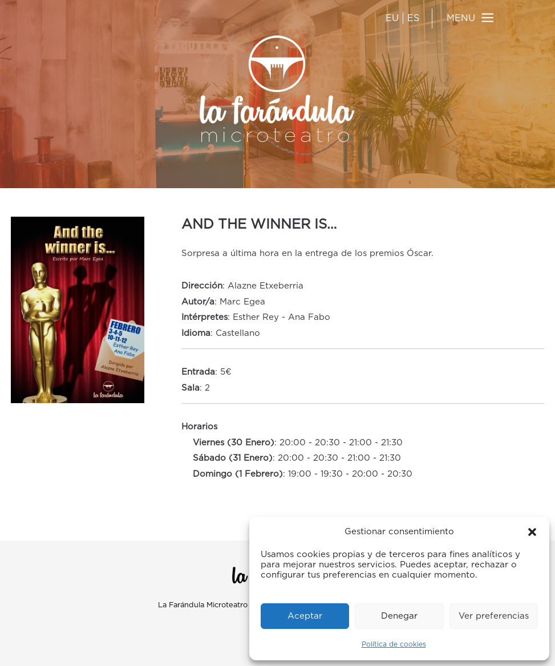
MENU (461, 18)
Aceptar (304, 616)
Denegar (399, 616)
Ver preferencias (494, 616)
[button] (532, 532)
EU (392, 18)
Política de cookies (394, 644)
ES (413, 18)
